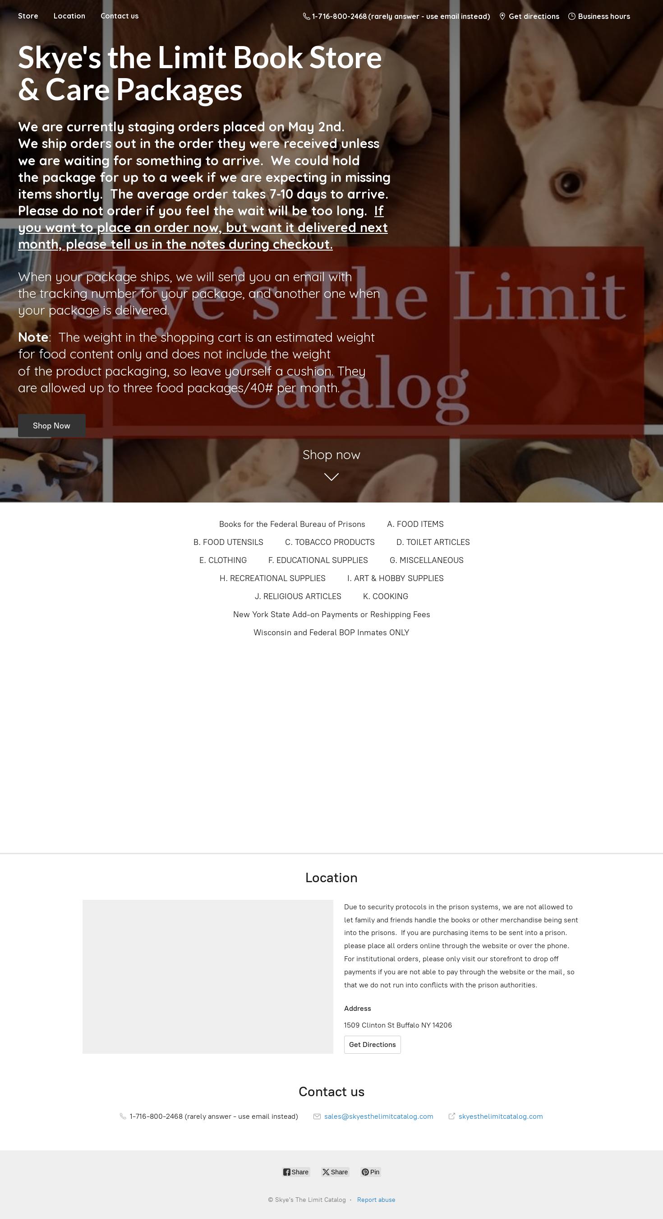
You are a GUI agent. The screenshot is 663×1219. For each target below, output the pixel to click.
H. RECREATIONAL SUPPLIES (273, 578)
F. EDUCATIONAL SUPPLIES (318, 560)
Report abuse (376, 1200)
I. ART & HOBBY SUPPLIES (395, 578)
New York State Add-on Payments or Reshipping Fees (331, 614)
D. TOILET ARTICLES (433, 542)
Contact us (119, 15)
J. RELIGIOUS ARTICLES (298, 596)
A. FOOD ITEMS (415, 524)
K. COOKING (385, 596)
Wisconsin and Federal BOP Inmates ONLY (331, 632)
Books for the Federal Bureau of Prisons (292, 524)
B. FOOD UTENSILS (228, 542)
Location (69, 15)
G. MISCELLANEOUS (427, 560)
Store (28, 15)
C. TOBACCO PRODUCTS (330, 542)
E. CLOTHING (223, 560)
